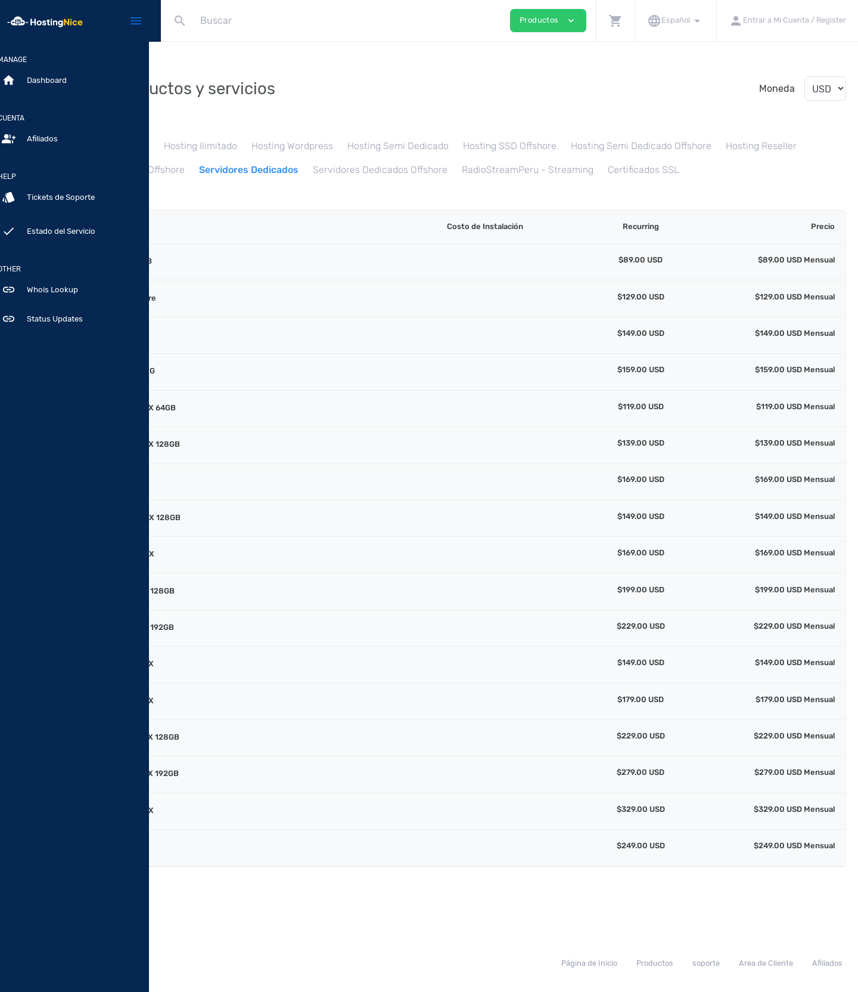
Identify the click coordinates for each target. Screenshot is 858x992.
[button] (615, 20)
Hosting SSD (247, 146)
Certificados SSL (354, 193)
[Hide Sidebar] (136, 21)
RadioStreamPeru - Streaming (238, 193)
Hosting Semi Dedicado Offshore (243, 169)
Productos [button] (548, 20)
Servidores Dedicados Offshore (745, 169)
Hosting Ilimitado (325, 146)
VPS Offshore (521, 169)
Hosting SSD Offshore (635, 146)
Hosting (189, 146)
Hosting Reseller (363, 169)
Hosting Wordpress (417, 146)
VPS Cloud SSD (445, 169)
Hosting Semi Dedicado (523, 146)
